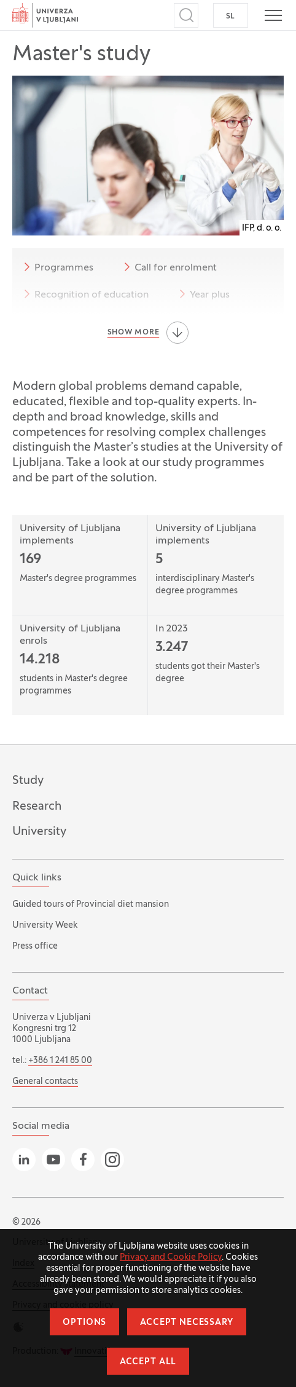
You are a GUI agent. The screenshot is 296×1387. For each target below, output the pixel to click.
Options (84, 1323)
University (39, 831)
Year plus (202, 293)
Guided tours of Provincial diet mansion (90, 905)
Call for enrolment (168, 266)
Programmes (56, 266)
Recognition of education (84, 293)
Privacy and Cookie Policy (171, 1258)
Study (28, 780)
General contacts (45, 1082)
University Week (44, 926)
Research (36, 806)
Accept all (148, 1362)
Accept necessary (186, 1323)
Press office (35, 946)
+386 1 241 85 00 (60, 1061)
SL (230, 16)
